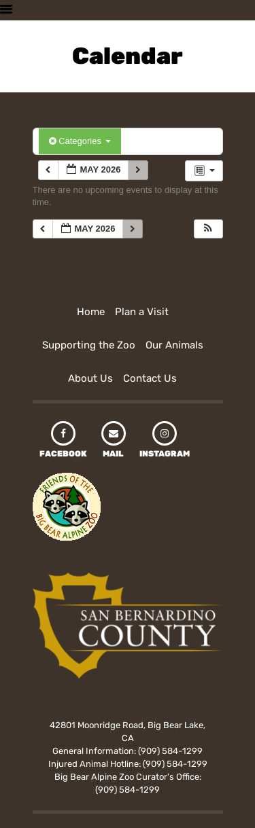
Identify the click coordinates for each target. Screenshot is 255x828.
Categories (80, 141)
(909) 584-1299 (170, 751)
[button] (208, 229)
